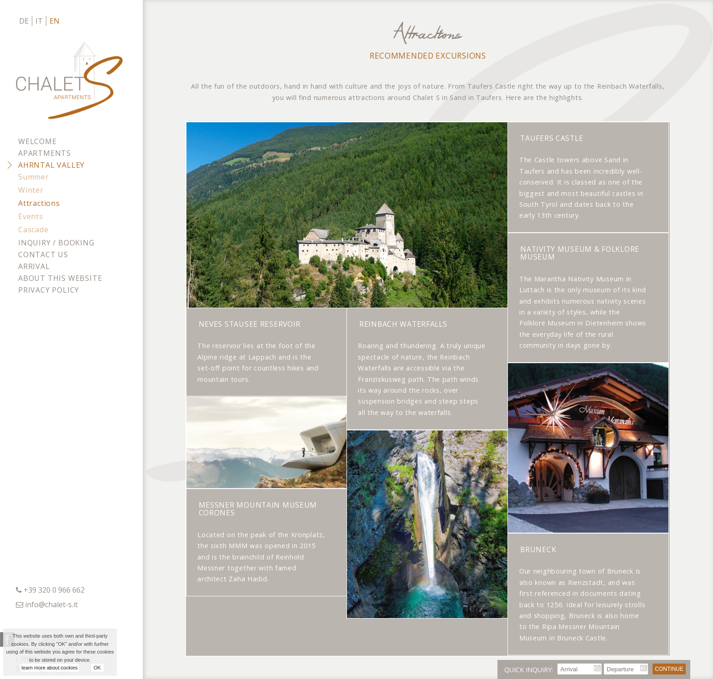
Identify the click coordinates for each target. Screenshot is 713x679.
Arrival (34, 266)
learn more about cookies (49, 667)
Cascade (33, 229)
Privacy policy (48, 290)
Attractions (39, 203)
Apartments (44, 153)
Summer (33, 176)
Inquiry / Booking (56, 242)
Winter (31, 190)
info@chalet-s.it (51, 604)
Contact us (43, 254)
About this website (60, 278)
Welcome (37, 141)
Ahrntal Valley (51, 165)
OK (97, 667)
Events (30, 216)
